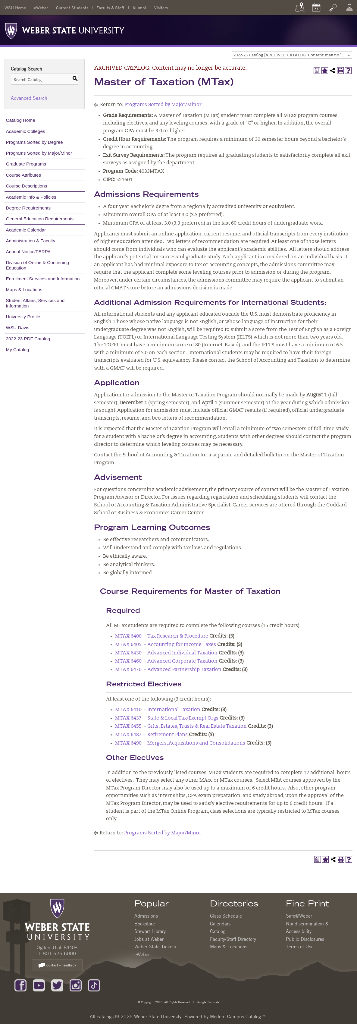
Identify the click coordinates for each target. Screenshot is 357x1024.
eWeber (41, 7)
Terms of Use (300, 947)
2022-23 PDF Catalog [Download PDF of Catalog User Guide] (28, 338)
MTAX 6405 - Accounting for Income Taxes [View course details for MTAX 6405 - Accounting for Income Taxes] (165, 644)
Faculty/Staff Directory (233, 939)
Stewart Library (150, 931)
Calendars (220, 924)
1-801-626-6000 (57, 953)
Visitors (161, 7)
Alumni (139, 7)
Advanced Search (29, 98)
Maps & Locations (24, 289)
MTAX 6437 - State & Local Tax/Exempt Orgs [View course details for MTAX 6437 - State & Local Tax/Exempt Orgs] (166, 718)
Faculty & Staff (110, 7)
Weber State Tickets (155, 947)
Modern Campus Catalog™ (238, 1016)
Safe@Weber (299, 916)
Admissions (146, 916)
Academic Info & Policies (31, 197)
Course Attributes (23, 175)
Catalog (217, 931)
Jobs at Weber (149, 939)
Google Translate (207, 1002)
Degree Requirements (28, 207)
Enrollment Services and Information (43, 278)
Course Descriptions (26, 185)
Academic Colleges (25, 131)
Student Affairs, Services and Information (35, 303)
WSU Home (15, 7)
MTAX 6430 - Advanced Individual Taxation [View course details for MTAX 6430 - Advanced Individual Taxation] (166, 653)
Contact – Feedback (57, 966)
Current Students (72, 7)
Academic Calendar (26, 229)
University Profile (23, 316)
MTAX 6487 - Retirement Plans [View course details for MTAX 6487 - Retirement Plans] (151, 735)
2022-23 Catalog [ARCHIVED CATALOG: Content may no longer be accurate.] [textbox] (292, 55)
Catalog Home (20, 120)
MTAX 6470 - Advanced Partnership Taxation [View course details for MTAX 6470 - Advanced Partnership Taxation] (168, 669)
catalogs (105, 1016)
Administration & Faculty (30, 240)
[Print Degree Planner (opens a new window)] (317, 70)
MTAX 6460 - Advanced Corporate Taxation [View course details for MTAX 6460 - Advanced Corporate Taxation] (166, 661)
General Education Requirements (40, 218)
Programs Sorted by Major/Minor (39, 153)
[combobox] (292, 55)
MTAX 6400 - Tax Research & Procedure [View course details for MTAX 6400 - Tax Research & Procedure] (161, 636)
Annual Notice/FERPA (28, 251)
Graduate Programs (26, 163)
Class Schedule (226, 916)
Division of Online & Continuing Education (37, 265)
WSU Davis (18, 327)
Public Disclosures (305, 939)
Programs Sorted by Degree (34, 142)
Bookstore (144, 924)
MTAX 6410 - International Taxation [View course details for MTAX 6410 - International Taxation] (157, 709)
